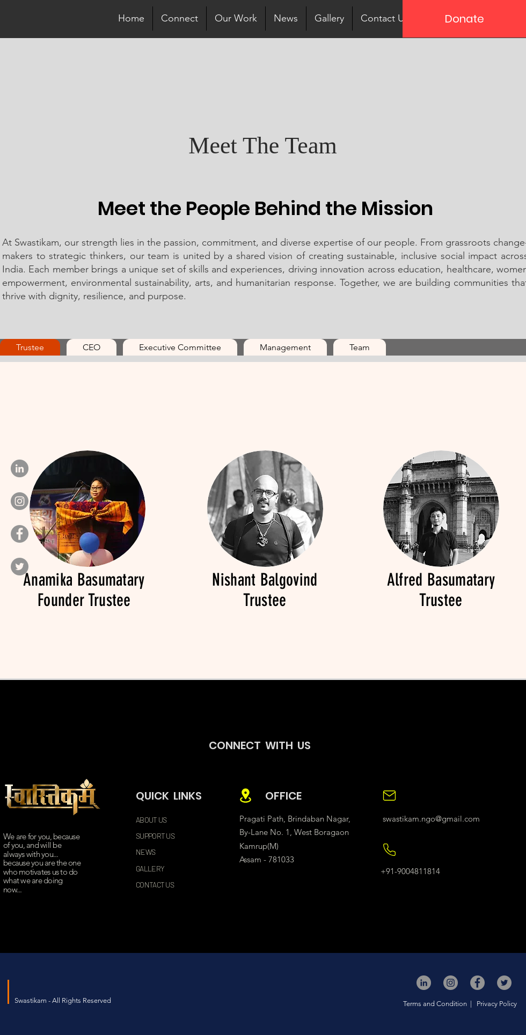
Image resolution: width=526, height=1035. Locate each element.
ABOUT (146, 819)
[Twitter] (19, 566)
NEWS (145, 851)
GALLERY (150, 868)
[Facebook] (19, 534)
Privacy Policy (496, 1004)
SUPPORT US (155, 835)
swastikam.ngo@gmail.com (431, 819)
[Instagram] (19, 501)
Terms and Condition (436, 1004)
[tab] (30, 347)
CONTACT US (155, 884)
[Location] (245, 795)
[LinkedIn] (19, 468)
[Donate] (464, 19)
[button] (179, 18)
